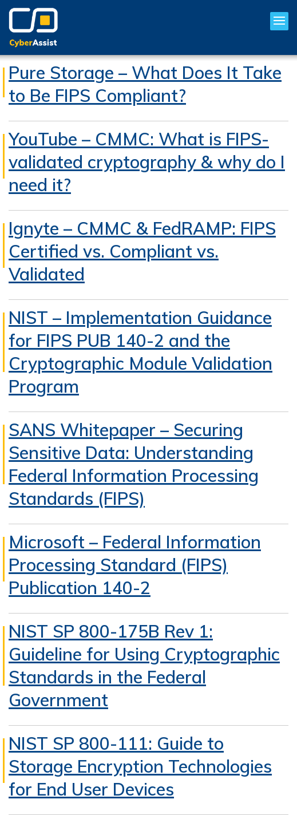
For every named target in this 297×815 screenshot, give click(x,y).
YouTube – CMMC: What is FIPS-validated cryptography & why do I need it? (147, 162)
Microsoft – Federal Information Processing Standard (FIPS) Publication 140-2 (135, 565)
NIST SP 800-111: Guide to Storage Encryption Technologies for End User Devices (140, 766)
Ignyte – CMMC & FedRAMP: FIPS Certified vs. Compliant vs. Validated (142, 251)
